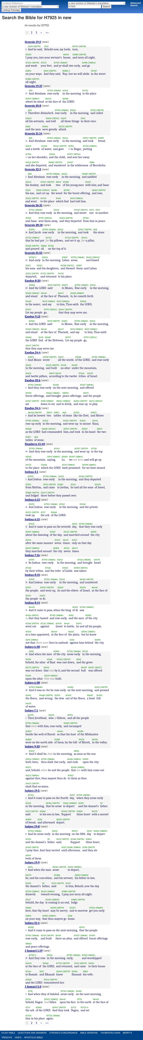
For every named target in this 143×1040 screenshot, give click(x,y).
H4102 (28, 847)
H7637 (31, 524)
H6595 (95, 811)
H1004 (66, 54)
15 (26, 526)
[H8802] (80, 293)
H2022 (75, 365)
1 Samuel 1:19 (34, 950)
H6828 (28, 739)
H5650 (28, 54)
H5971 (28, 309)
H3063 (65, 568)
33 (26, 754)
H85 (31, 90)
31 (26, 213)
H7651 (57, 540)
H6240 (58, 373)
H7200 (83, 607)
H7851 (28, 484)
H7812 (85, 955)
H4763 (49, 237)
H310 (72, 640)
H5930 (67, 190)
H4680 (42, 695)
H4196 (63, 365)
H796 (30, 991)
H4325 (44, 146)
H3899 (101, 138)
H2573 (28, 146)
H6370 (28, 875)
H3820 (80, 811)
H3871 (56, 412)
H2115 (97, 687)
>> (47, 32)
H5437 (67, 532)
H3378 (31, 715)
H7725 (43, 273)
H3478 (90, 373)
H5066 (49, 393)
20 (27, 288)
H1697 (63, 118)
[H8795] (67, 659)
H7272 (43, 62)
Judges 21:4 (32, 923)
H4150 (28, 631)
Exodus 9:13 (32, 316)
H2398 (85, 465)
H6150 (44, 891)
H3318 (73, 293)
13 (26, 324)
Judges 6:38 (32, 682)
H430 (58, 198)
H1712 (28, 999)
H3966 (45, 126)
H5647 (61, 309)
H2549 (75, 831)
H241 (83, 118)
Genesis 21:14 (33, 133)
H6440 (48, 98)
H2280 (85, 174)
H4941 (28, 540)
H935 (45, 484)
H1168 (49, 659)
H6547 (61, 293)
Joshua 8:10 (32, 575)
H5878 (28, 731)
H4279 (73, 907)
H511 (42, 971)
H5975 (28, 98)
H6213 (28, 775)
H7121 (93, 110)
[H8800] (50, 401)
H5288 (66, 182)
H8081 (44, 246)
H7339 (94, 71)
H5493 (75, 46)
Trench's (6, 1038)
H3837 (65, 257)
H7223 (76, 412)
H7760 (86, 146)
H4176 (81, 739)
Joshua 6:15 (32, 519)
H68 (95, 229)
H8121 (76, 751)
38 (27, 690)
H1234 (39, 190)
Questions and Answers (32, 1033)
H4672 (28, 783)
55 (27, 260)
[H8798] (82, 46)
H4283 (56, 385)
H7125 (43, 623)
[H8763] (98, 401)
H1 (101, 803)
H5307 (47, 999)
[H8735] (84, 210)
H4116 (28, 615)
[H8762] (55, 118)
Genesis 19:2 (33, 42)
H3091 (30, 476)
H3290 (32, 229)
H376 (91, 210)
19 (26, 958)
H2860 (43, 811)
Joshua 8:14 (32, 602)
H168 (70, 916)
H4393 (99, 695)
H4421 (67, 623)
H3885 (75, 54)
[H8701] (35, 847)
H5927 (83, 385)
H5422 (60, 659)
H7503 (28, 891)
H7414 (28, 971)
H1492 (28, 695)
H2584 (75, 971)
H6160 (71, 631)
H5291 (81, 803)
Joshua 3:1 (31, 472)
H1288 (63, 265)
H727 (43, 512)
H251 (97, 210)
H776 (79, 999)
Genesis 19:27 (33, 86)
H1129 (48, 365)
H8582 (51, 162)
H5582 (64, 811)
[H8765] (52, 429)
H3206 (52, 154)
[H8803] (54, 675)
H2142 (46, 979)
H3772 (28, 667)
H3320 (28, 293)
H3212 (28, 162)
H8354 (59, 401)
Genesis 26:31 (33, 205)
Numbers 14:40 (35, 444)
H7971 (70, 154)
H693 (28, 640)
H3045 (84, 631)
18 (26, 232)
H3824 (89, 839)
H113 (46, 46)
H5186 (70, 847)
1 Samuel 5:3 (33, 986)
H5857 (42, 595)
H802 (85, 971)
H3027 (85, 429)
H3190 (53, 907)
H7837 (53, 532)
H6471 (65, 540)
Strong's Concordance (63, 1033)
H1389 (57, 739)
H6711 (92, 401)
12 (26, 507)
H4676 (84, 237)
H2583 (66, 723)
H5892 (93, 532)
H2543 (28, 182)
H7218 (51, 246)
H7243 (31, 795)
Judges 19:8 (32, 826)
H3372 (61, 126)
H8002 (65, 393)
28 (27, 654)
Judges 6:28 (32, 647)
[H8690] (35, 293)
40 (27, 451)
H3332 (28, 246)
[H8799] (37, 46)
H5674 (44, 492)
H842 (78, 659)
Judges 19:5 (32, 790)
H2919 (57, 695)
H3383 (60, 484)
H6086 (54, 190)
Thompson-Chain (110, 1033)
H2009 (65, 456)
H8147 (58, 182)
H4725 (85, 90)
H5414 (56, 146)
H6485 (83, 579)
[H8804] (92, 62)
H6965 (95, 190)
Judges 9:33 (32, 746)
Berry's (127, 1033)
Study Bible (8, 1033)
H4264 (60, 731)
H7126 (80, 559)
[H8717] (98, 667)
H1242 (65, 90)
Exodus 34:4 (33, 408)
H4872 (65, 285)
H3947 (86, 138)
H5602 (90, 695)
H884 (92, 162)
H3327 (88, 182)
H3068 (65, 98)
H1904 (71, 146)
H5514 (95, 420)
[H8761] (53, 309)
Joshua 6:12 (32, 499)
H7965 (86, 218)
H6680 (45, 429)
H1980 (85, 62)
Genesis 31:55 (33, 253)
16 (26, 562)
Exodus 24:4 (33, 352)
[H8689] (63, 62)
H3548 (83, 504)
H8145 (46, 667)
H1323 (39, 265)
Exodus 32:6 (33, 380)
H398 (43, 401)
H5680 (48, 337)
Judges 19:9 (32, 862)
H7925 (57, 62)
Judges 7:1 (31, 710)
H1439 (51, 715)
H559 (30, 46)
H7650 (77, 210)
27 (26, 93)
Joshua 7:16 (32, 555)
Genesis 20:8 (33, 105)
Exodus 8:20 (33, 280)
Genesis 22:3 (33, 169)
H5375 (28, 512)
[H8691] (91, 955)
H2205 (60, 587)
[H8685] (85, 285)
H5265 (82, 476)
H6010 (95, 739)
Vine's (18, 1038)
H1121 (28, 190)
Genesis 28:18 (34, 225)
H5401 (89, 257)
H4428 (32, 607)
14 (26, 141)
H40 (30, 110)
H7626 (81, 373)
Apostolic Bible (33, 1038)
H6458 (31, 412)
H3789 (46, 357)
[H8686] (57, 90)
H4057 (70, 162)
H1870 (28, 71)
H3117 (74, 524)
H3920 (77, 568)
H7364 (28, 62)
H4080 (80, 731)
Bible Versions (89, 1033)
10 (26, 582)
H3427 (28, 401)
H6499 (84, 667)
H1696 (48, 118)
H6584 (70, 759)
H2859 (78, 875)
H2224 (28, 759)
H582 (28, 126)
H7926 (28, 154)
